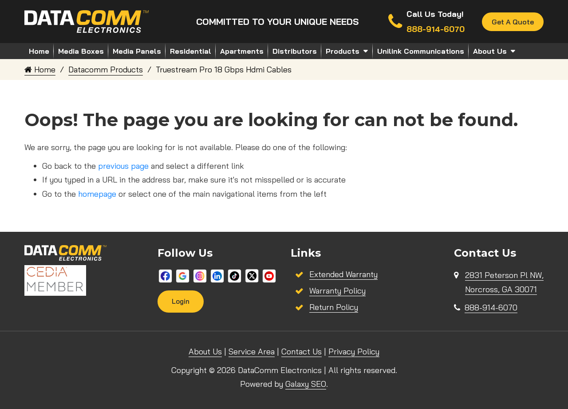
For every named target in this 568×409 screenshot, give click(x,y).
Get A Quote (513, 21)
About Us (490, 51)
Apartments (242, 51)
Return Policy (333, 307)
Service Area (252, 351)
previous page (123, 166)
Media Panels (137, 51)
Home (39, 51)
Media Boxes (81, 51)
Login (180, 301)
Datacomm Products (105, 69)
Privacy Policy (353, 351)
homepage (97, 194)
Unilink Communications (420, 51)
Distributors (294, 51)
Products (342, 51)
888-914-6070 (491, 307)
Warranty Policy (337, 291)
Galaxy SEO (305, 384)
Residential (190, 51)
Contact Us (301, 351)
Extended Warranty (343, 274)
